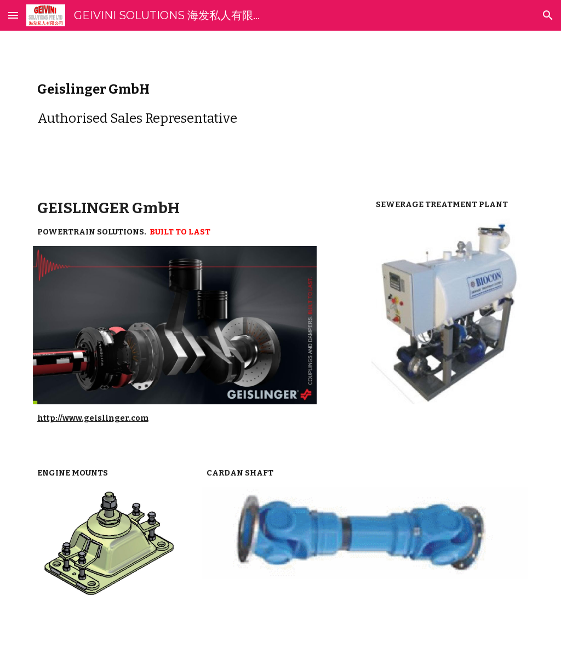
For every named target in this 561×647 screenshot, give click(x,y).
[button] (13, 15)
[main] (281, 104)
